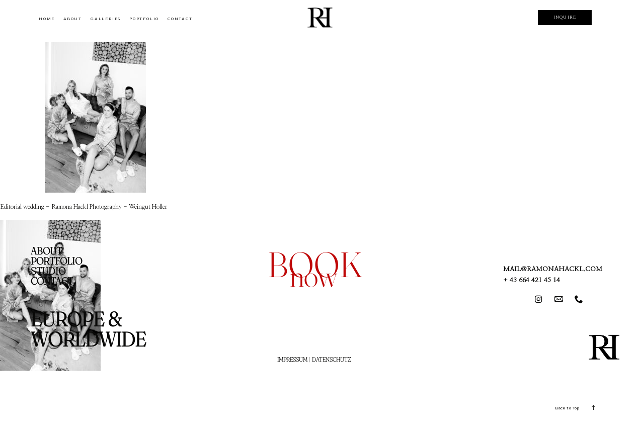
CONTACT (180, 19)
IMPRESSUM (292, 359)
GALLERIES (106, 19)
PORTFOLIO (144, 19)
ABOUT (72, 19)
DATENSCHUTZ (331, 359)
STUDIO (48, 271)
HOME (47, 19)
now (313, 276)
